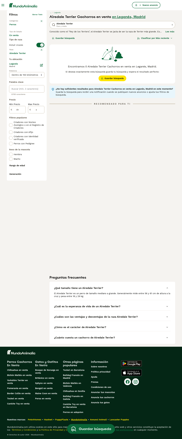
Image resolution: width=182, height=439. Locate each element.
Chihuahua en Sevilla (74, 391)
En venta (16, 38)
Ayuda (94, 377)
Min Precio (14, 172)
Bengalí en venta (44, 388)
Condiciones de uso (101, 387)
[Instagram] (135, 381)
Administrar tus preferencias (118, 430)
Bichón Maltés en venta (19, 375)
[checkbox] (11, 75)
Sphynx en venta (44, 383)
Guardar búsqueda (63, 38)
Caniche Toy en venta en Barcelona (74, 405)
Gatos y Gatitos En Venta (46, 363)
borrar (39, 62)
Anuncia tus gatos (100, 402)
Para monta (18, 45)
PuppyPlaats (61, 419)
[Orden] (155, 38)
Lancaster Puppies (119, 419)
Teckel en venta (15, 398)
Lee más (169, 31)
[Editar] (41, 133)
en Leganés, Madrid (128, 17)
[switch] (26, 56)
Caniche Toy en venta (18, 403)
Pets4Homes (34, 419)
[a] (36, 177)
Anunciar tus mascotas (103, 392)
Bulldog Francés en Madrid (73, 376)
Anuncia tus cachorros (102, 397)
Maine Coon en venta (46, 393)
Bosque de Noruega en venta (47, 371)
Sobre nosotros (99, 366)
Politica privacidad (100, 371)
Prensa (94, 382)
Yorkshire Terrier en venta (17, 381)
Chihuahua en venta (17, 370)
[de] (17, 177)
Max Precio (33, 172)
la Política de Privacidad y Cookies (56, 430)
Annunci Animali (98, 419)
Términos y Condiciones (23, 430)
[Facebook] (127, 381)
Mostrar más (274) (21, 121)
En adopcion (33, 38)
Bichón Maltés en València (72, 384)
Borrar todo (37, 15)
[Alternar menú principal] (3, 5)
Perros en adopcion (73, 412)
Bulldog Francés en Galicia (73, 397)
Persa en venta (43, 398)
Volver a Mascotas (17, 20)
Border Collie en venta (19, 393)
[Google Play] (131, 363)
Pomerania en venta (17, 388)
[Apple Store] (131, 372)
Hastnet (48, 419)
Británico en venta (44, 378)
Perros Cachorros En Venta (19, 363)
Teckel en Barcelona (73, 370)
